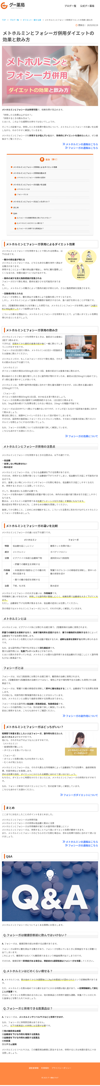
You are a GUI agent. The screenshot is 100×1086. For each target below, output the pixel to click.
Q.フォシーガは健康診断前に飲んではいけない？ (35, 218)
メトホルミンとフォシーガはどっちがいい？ (31, 201)
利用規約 (45, 1068)
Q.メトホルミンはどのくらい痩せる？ (31, 223)
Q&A (15, 213)
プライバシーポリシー (62, 1068)
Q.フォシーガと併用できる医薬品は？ (31, 228)
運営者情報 (33, 1068)
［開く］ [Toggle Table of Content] (54, 159)
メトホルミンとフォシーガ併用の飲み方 (29, 173)
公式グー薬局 (87, 5)
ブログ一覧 (70, 5)
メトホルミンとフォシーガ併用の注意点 (32, 177)
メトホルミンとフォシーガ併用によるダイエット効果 (35, 167)
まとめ (16, 207)
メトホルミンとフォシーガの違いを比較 (29, 185)
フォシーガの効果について (82, 436)
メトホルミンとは (24, 189)
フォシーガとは (23, 194)
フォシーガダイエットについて (80, 795)
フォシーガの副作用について (81, 716)
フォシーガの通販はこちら (82, 148)
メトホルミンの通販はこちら (81, 144)
